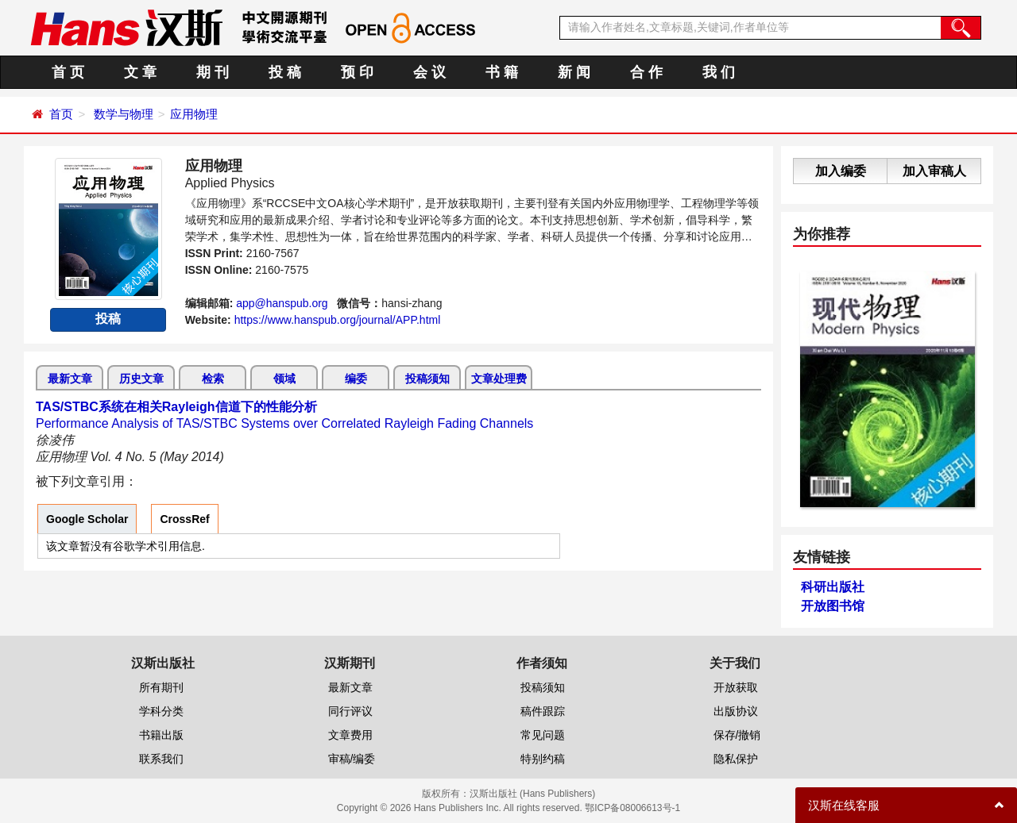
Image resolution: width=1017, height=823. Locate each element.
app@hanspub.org (281, 303)
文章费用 (350, 735)
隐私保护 (735, 758)
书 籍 (501, 72)
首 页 (68, 72)
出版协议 (735, 711)
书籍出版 (161, 735)
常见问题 (542, 735)
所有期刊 (161, 687)
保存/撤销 (737, 735)
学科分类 (161, 711)
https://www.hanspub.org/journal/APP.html (337, 319)
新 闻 (574, 72)
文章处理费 (499, 378)
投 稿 (285, 72)
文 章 (140, 72)
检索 (213, 378)
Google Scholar (87, 519)
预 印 (357, 72)
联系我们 (161, 758)
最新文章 (70, 378)
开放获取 (735, 687)
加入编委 (840, 171)
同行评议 (350, 711)
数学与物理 (123, 114)
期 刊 (212, 72)
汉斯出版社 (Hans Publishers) (533, 793)
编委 (356, 378)
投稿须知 (427, 378)
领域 (284, 378)
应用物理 (194, 114)
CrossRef (184, 519)
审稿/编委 (352, 758)
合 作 (646, 72)
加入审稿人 (934, 171)
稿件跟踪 (542, 711)
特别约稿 (542, 758)
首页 (61, 114)
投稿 (108, 318)
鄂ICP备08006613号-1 (632, 807)
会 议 (429, 72)
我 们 (718, 72)
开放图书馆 (832, 606)
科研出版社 (832, 587)
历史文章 (141, 378)
